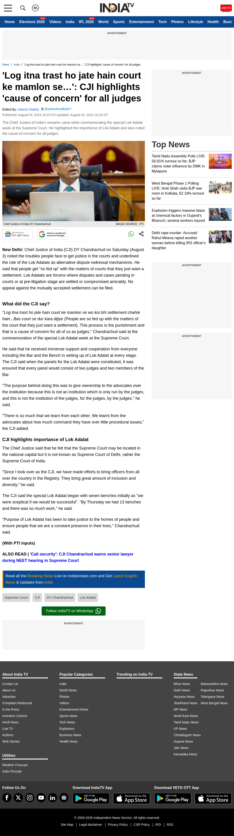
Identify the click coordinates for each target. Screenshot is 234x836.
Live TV (7, 728)
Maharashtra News (214, 684)
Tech (162, 22)
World (103, 22)
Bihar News (182, 684)
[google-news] (64, 797)
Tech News (67, 722)
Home (10, 22)
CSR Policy (141, 824)
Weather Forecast (15, 765)
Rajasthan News (212, 690)
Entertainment (141, 22)
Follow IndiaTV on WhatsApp (73, 611)
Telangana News (212, 696)
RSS (170, 824)
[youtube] (41, 797)
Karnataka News (185, 754)
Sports (119, 22)
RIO (158, 824)
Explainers (66, 728)
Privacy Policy (118, 824)
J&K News (181, 748)
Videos (55, 22)
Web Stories (11, 741)
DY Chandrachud (60, 597)
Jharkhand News (185, 703)
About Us (9, 690)
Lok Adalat (88, 597)
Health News (68, 741)
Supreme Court (16, 597)
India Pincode (12, 771)
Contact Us (10, 684)
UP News (180, 728)
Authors (7, 735)
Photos (177, 22)
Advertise (9, 696)
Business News (70, 735)
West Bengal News (214, 703)
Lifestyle (195, 22)
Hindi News (10, 722)
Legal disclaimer (90, 824)
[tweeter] (18, 797)
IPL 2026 (86, 22)
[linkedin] (52, 797)
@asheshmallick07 (57, 109)
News (5, 64)
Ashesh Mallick (28, 109)
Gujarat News (183, 741)
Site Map (67, 824)
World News (68, 690)
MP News (180, 709)
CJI (37, 597)
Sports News (68, 716)
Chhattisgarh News (187, 735)
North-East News (186, 716)
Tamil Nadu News (186, 722)
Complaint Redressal (17, 703)
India (70, 22)
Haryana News (184, 696)
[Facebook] (6, 797)
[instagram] (29, 797)
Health (213, 22)
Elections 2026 (32, 22)
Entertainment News (73, 709)
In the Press (10, 709)
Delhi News (182, 690)
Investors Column (14, 716)
